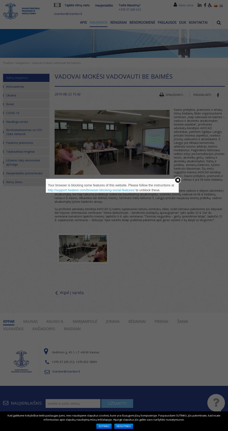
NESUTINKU (124, 426)
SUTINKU (104, 426)
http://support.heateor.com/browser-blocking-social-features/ (91, 190)
